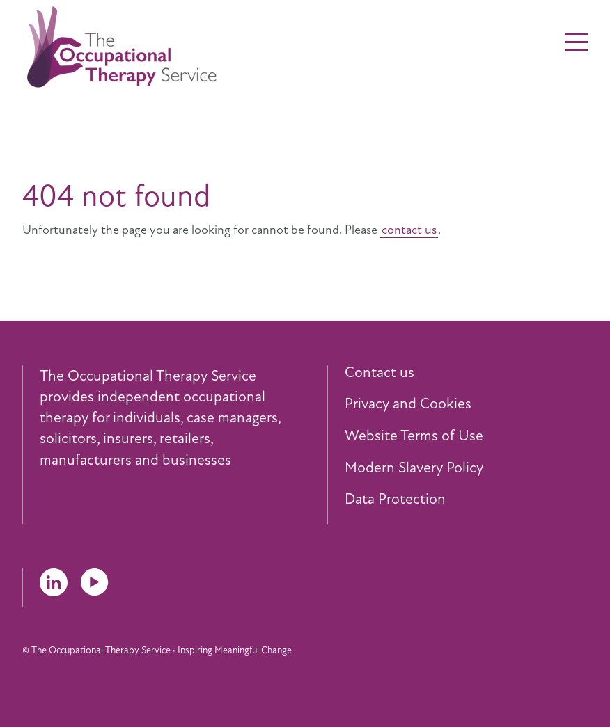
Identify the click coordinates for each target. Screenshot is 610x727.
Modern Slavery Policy (414, 468)
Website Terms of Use (414, 436)
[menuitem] (466, 373)
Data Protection (395, 499)
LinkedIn (54, 582)
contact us (409, 229)
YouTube (95, 582)
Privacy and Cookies (408, 404)
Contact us (379, 373)
